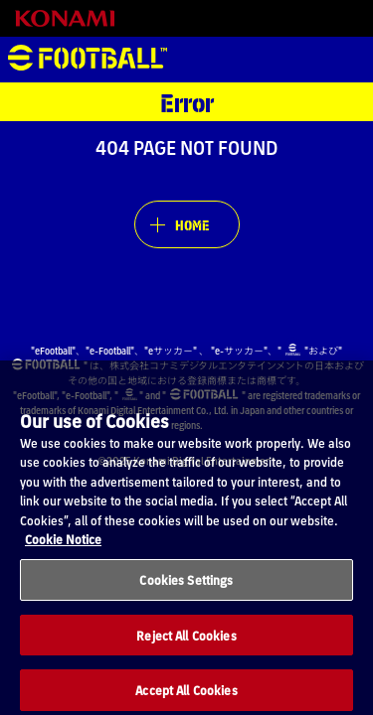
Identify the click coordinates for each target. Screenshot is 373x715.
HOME (192, 224)
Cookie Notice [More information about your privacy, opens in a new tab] (63, 553)
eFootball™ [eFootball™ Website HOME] (87, 59)
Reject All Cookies (186, 649)
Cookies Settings (186, 594)
